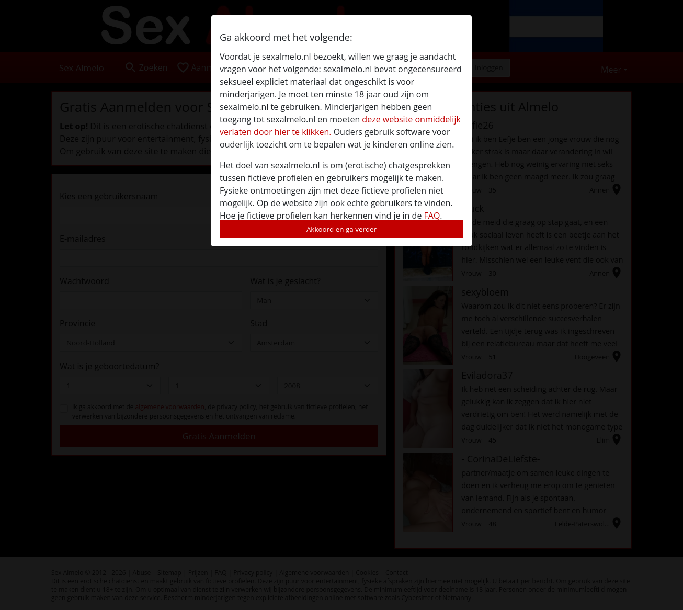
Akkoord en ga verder (341, 229)
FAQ (432, 215)
